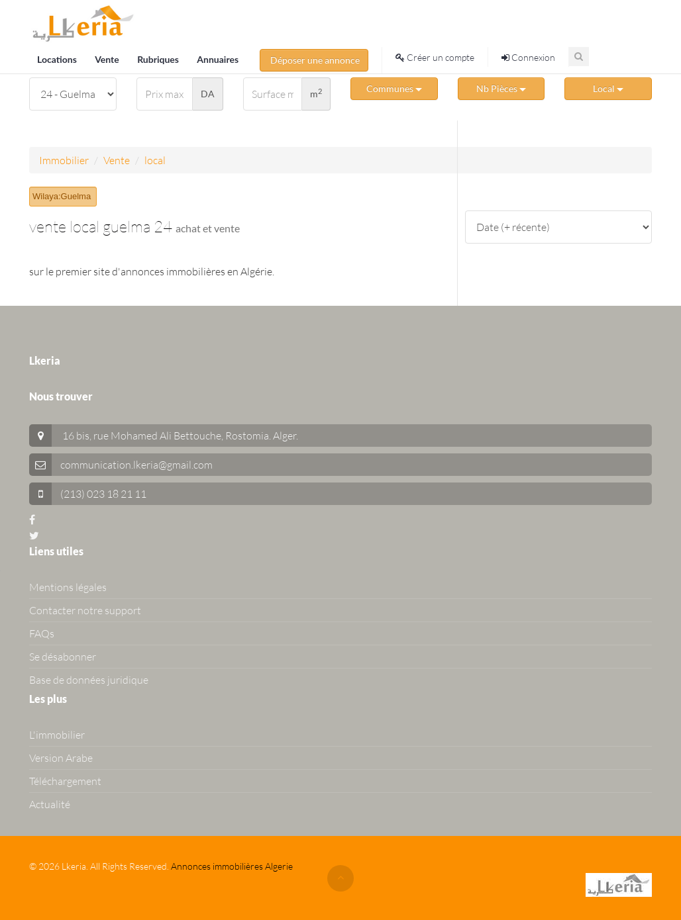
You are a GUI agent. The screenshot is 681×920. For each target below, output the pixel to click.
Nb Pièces (501, 88)
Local (608, 88)
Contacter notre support (85, 610)
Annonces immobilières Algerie (232, 866)
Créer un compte (434, 57)
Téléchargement (65, 781)
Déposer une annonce (314, 60)
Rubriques (159, 59)
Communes (394, 88)
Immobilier (64, 160)
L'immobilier (57, 734)
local (155, 160)
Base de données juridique (88, 679)
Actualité (49, 804)
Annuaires (217, 59)
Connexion (528, 57)
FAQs (41, 633)
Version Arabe (61, 757)
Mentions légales (68, 587)
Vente (108, 59)
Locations (58, 59)
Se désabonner (62, 656)
